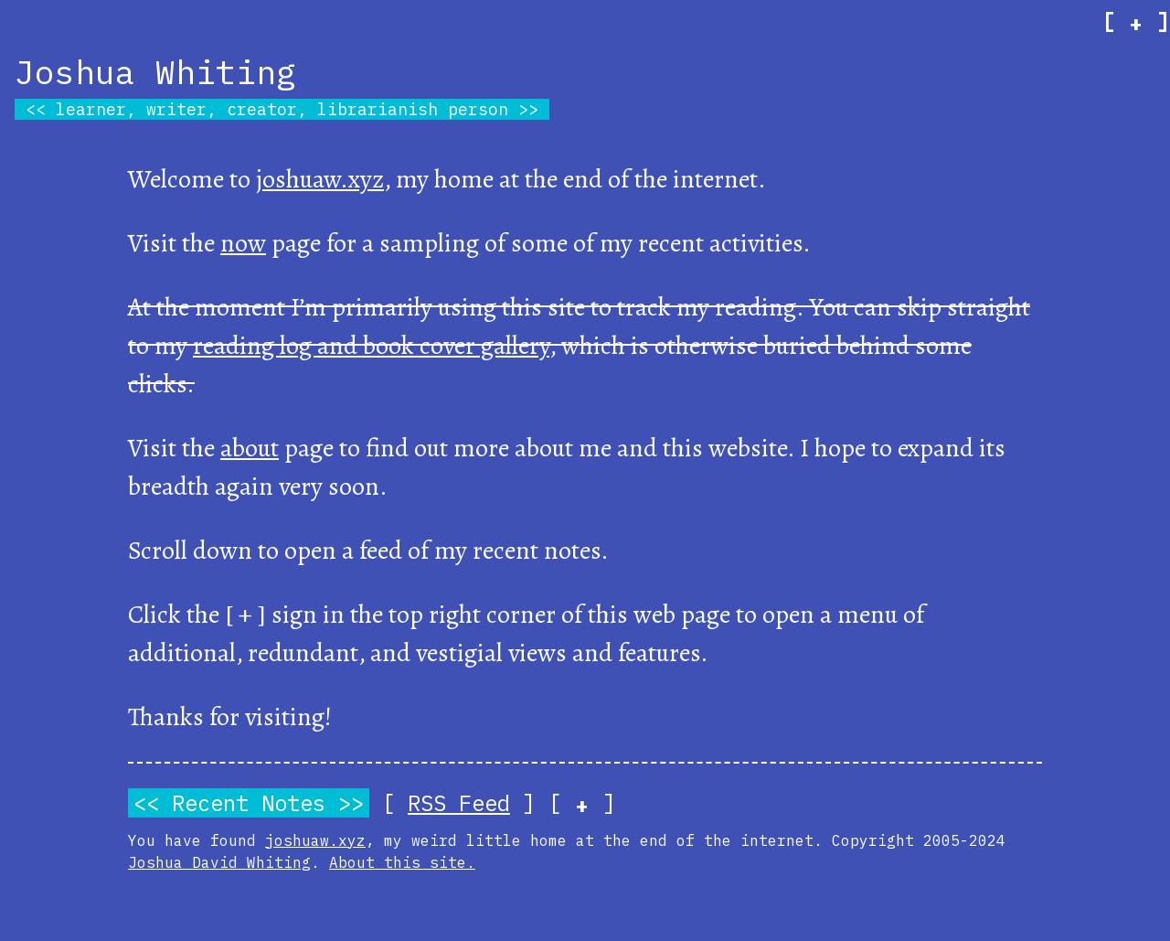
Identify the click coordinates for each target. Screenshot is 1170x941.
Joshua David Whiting (219, 862)
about (249, 448)
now (243, 243)
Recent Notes (248, 803)
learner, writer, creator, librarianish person (282, 109)
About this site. (402, 862)
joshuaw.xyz (320, 179)
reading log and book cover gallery (371, 345)
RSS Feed (459, 803)
